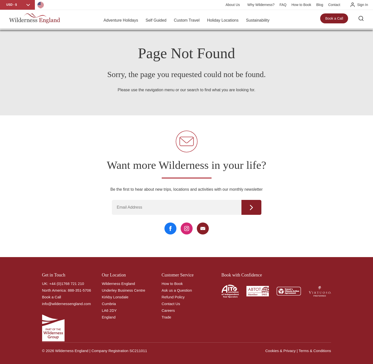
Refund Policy (173, 297)
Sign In (362, 5)
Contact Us (171, 304)
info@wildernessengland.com (66, 304)
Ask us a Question (177, 290)
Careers (168, 310)
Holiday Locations (222, 20)
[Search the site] (363, 20)
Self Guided (156, 20)
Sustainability (257, 20)
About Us (232, 5)
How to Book (301, 5)
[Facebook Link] (170, 228)
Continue (251, 207)
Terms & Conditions (314, 351)
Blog (319, 5)
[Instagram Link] (186, 228)
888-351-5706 (79, 290)
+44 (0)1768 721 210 (66, 283)
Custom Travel (187, 20)
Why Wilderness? (261, 5)
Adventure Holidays (120, 20)
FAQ (283, 5)
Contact (334, 5)
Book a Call (334, 20)
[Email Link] (203, 228)
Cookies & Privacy (280, 351)
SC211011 (138, 351)
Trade (166, 317)
